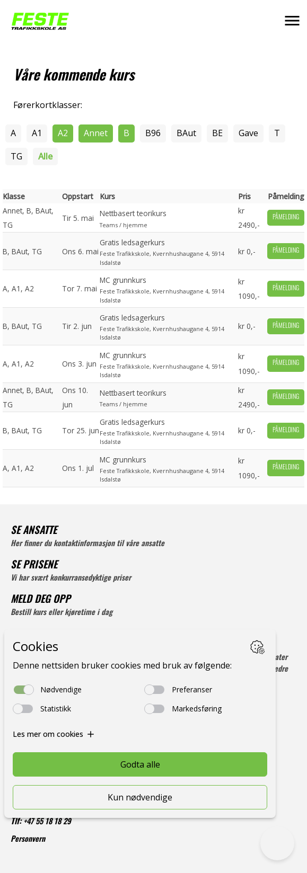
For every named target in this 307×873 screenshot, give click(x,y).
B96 (153, 133)
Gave (248, 133)
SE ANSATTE (34, 532)
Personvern (28, 840)
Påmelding (286, 218)
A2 (63, 133)
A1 (37, 133)
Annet (96, 133)
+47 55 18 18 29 (47, 822)
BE (217, 133)
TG (16, 156)
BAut (186, 133)
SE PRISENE (34, 566)
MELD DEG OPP (41, 600)
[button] (292, 20)
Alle (45, 156)
